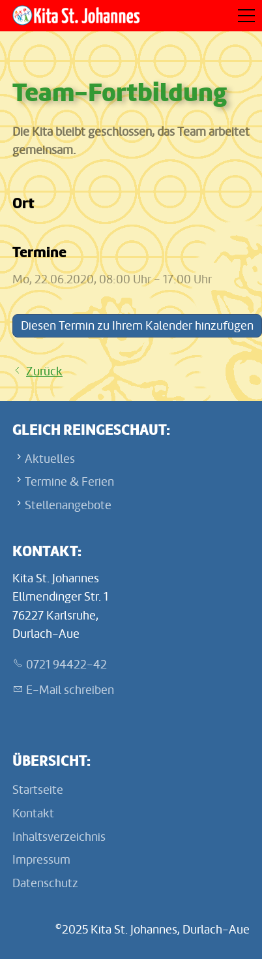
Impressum (41, 860)
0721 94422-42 (66, 664)
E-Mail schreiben (70, 690)
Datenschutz (45, 883)
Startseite (37, 790)
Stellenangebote (68, 505)
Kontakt (33, 813)
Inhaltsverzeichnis (59, 837)
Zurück (44, 371)
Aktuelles (50, 459)
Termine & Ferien (69, 482)
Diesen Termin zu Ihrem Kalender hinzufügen (137, 326)
